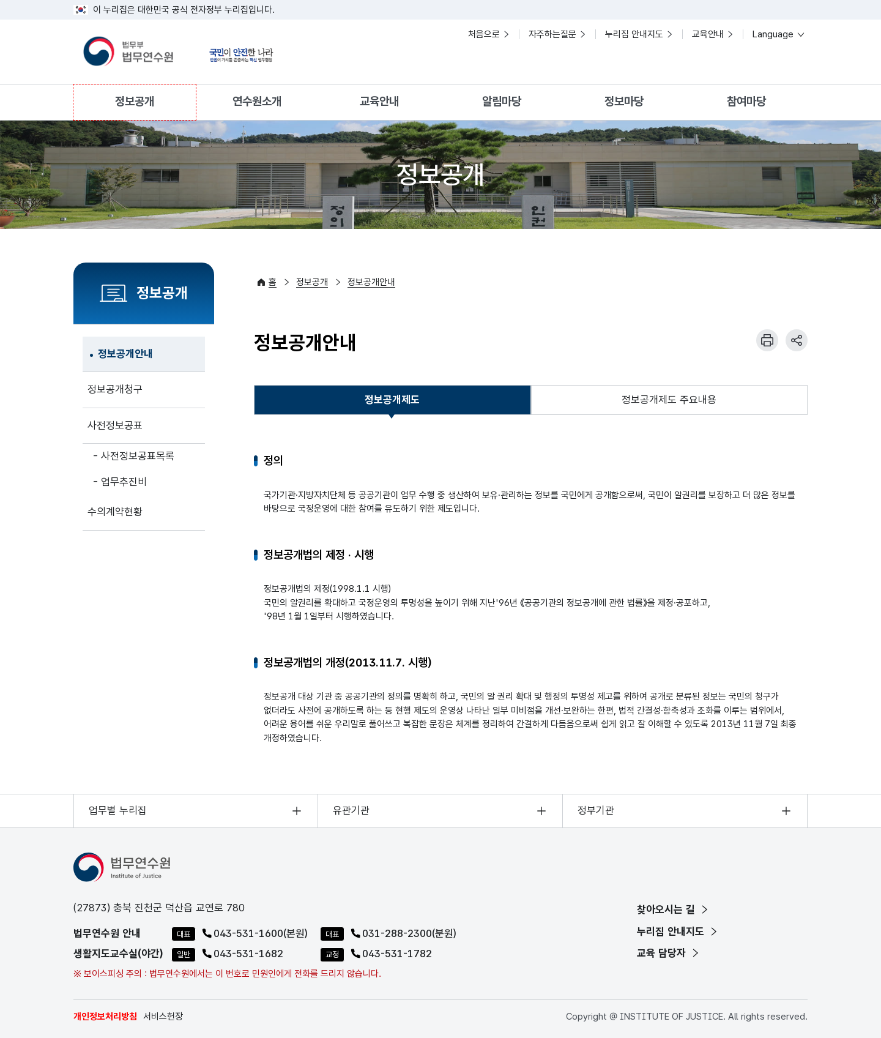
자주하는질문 (552, 34)
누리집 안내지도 (634, 34)
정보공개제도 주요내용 (669, 400)
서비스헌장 (163, 1016)
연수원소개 (256, 101)
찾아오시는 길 (673, 909)
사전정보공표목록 (137, 456)
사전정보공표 (115, 425)
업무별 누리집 (118, 810)
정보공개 (134, 101)
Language (779, 34)
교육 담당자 (669, 953)
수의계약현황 (115, 512)
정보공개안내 (125, 354)
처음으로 (484, 34)
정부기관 (596, 810)
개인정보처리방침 (105, 1016)
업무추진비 (124, 482)
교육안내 (708, 34)
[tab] (392, 400)
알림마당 (501, 101)
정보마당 (624, 101)
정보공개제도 (392, 403)
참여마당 (746, 101)
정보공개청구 (115, 389)
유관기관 (351, 810)
